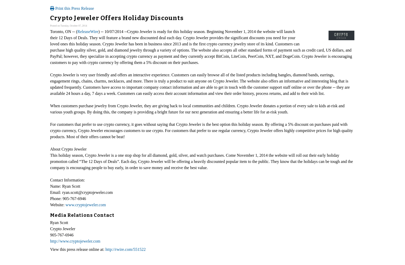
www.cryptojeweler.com (86, 205)
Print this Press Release (72, 8)
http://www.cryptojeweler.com (75, 241)
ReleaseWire (87, 31)
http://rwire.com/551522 (125, 249)
